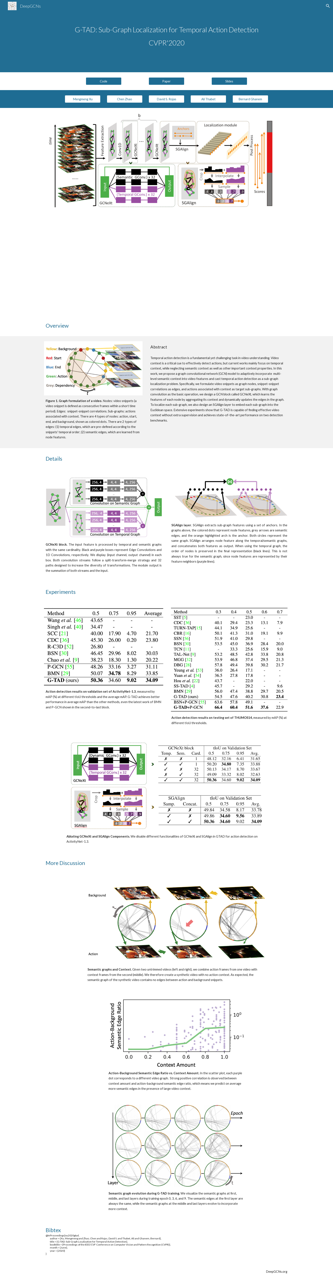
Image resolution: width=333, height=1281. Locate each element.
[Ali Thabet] (208, 99)
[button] (328, 6)
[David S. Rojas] (166, 99)
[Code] (103, 81)
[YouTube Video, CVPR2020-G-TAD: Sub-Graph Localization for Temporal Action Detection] (166, 265)
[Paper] (166, 81)
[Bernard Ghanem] (250, 99)
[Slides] (229, 81)
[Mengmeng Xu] (82, 99)
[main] (166, 36)
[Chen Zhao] (124, 99)
